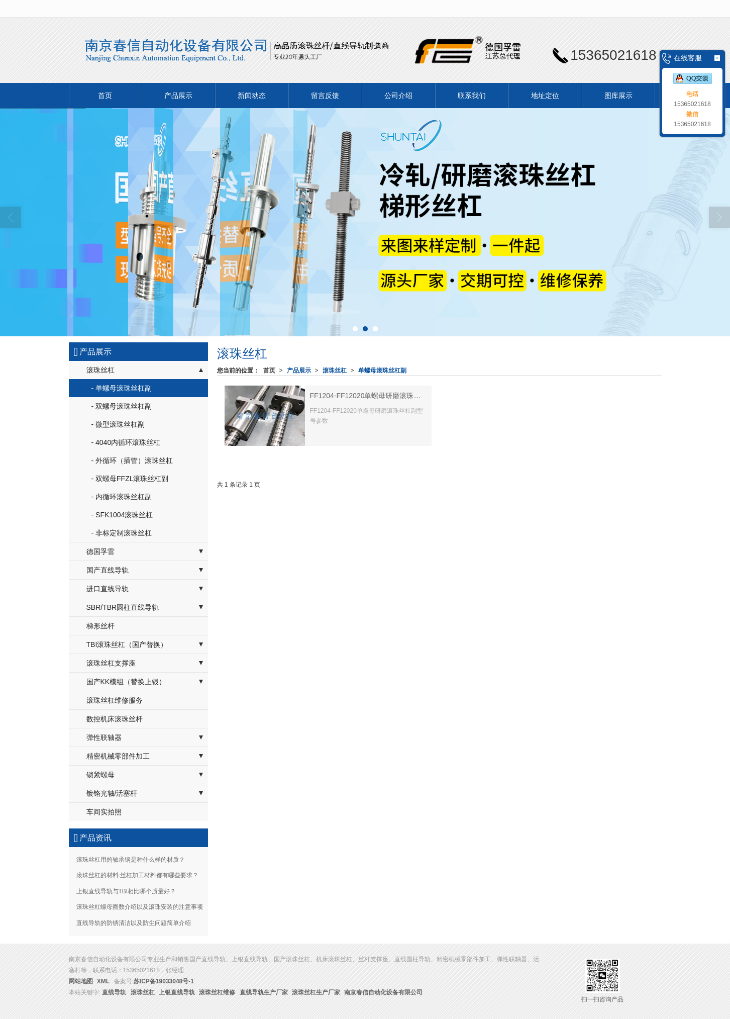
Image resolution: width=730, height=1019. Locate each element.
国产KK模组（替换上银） (126, 682)
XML (103, 981)
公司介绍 (398, 95)
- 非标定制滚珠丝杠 (121, 533)
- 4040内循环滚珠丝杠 (126, 442)
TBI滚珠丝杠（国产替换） (127, 644)
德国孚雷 (100, 551)
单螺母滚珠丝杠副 (382, 370)
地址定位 (545, 95)
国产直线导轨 (107, 570)
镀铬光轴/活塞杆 (112, 793)
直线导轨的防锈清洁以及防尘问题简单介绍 (133, 923)
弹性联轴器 (104, 737)
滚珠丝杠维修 (217, 992)
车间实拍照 (104, 812)
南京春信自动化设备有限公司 (383, 992)
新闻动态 (252, 95)
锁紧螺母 (100, 775)
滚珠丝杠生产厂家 (316, 992)
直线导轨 (114, 992)
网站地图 (81, 981)
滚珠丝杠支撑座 (111, 663)
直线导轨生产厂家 (264, 992)
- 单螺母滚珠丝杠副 (121, 388)
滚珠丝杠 (335, 370)
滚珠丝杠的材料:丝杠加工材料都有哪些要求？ (137, 875)
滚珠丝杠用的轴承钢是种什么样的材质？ (130, 859)
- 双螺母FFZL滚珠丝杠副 (130, 479)
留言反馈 (325, 95)
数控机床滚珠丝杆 (114, 719)
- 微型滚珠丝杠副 (118, 424)
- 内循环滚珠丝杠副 (121, 497)
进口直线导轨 (107, 589)
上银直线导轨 (177, 992)
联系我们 (472, 95)
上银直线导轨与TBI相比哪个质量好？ (126, 891)
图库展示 (618, 95)
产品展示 (178, 95)
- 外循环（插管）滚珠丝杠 (132, 460)
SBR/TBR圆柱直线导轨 (122, 607)
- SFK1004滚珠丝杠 (122, 515)
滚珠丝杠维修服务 (114, 700)
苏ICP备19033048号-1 (164, 981)
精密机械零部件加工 (118, 756)
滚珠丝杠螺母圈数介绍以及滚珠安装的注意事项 (139, 906)
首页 (105, 95)
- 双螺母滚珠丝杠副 (121, 406)
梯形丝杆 (100, 626)
